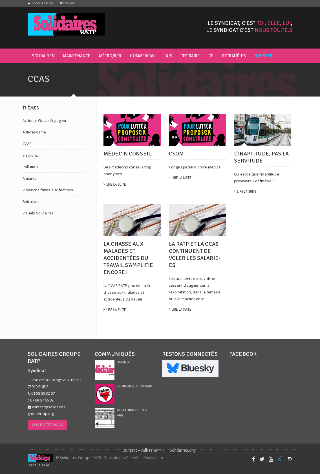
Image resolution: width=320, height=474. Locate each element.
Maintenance (76, 55)
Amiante (30, 178)
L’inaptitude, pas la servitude (261, 157)
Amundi (123, 362)
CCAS (27, 143)
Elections (30, 155)
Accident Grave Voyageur (45, 120)
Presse (67, 3)
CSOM (176, 153)
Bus (168, 55)
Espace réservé (41, 3)
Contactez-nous (47, 424)
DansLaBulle (38, 465)
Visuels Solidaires (38, 213)
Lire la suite (114, 184)
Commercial (142, 55)
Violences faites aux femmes (48, 189)
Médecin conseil (127, 153)
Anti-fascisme (34, 132)
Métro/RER (110, 55)
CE (210, 55)
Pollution (30, 166)
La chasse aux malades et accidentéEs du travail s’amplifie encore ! (128, 258)
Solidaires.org (182, 450)
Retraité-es (234, 55)
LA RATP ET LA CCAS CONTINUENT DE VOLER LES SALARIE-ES (194, 254)
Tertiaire (190, 55)
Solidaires (43, 55)
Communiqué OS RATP (134, 386)
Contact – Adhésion (140, 450)
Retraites (30, 201)
